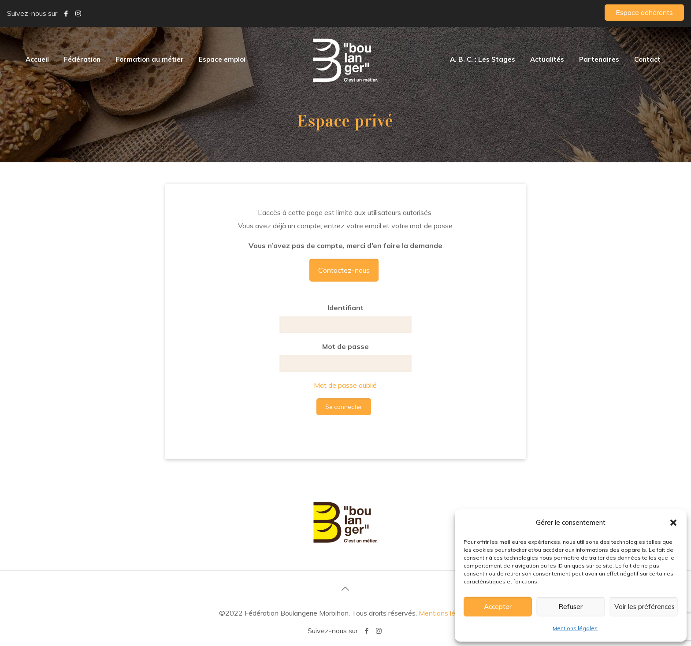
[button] (673, 522)
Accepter (498, 606)
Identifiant (345, 307)
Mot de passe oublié (345, 385)
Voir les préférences (644, 606)
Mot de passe (345, 346)
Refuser (570, 606)
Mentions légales (575, 628)
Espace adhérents (644, 12)
